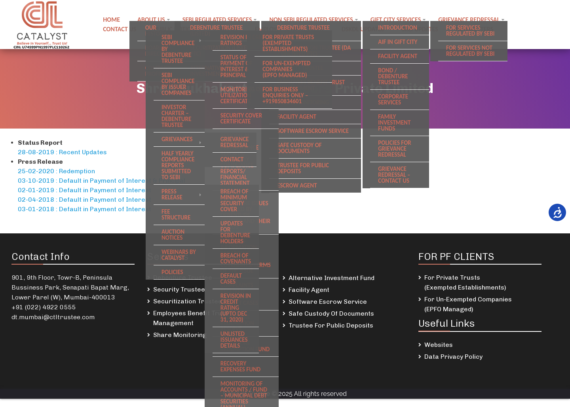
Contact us (119, 29)
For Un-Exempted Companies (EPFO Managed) (468, 304)
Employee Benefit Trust (289, 29)
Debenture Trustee (182, 277)
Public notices (175, 29)
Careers (225, 29)
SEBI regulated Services (217, 19)
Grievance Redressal (469, 19)
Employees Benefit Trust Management (190, 318)
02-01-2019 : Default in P (56, 190)
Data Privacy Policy (453, 356)
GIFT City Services (395, 19)
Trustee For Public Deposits (331, 325)
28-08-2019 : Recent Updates (62, 152)
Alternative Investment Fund (331, 278)
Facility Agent (309, 289)
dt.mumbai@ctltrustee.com (53, 317)
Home (111, 19)
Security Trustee (179, 289)
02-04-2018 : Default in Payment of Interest (84, 199)
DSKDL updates (363, 29)
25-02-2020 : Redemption (56, 171)
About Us (151, 19)
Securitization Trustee (187, 301)
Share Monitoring (180, 335)
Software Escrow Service (328, 301)
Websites (438, 344)
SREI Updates (419, 29)
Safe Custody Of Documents (331, 313)
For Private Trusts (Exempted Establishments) (465, 282)
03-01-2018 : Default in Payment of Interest (84, 209)
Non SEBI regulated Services (311, 19)
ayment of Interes (121, 190)
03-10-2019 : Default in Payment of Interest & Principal (101, 180)
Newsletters (474, 29)
